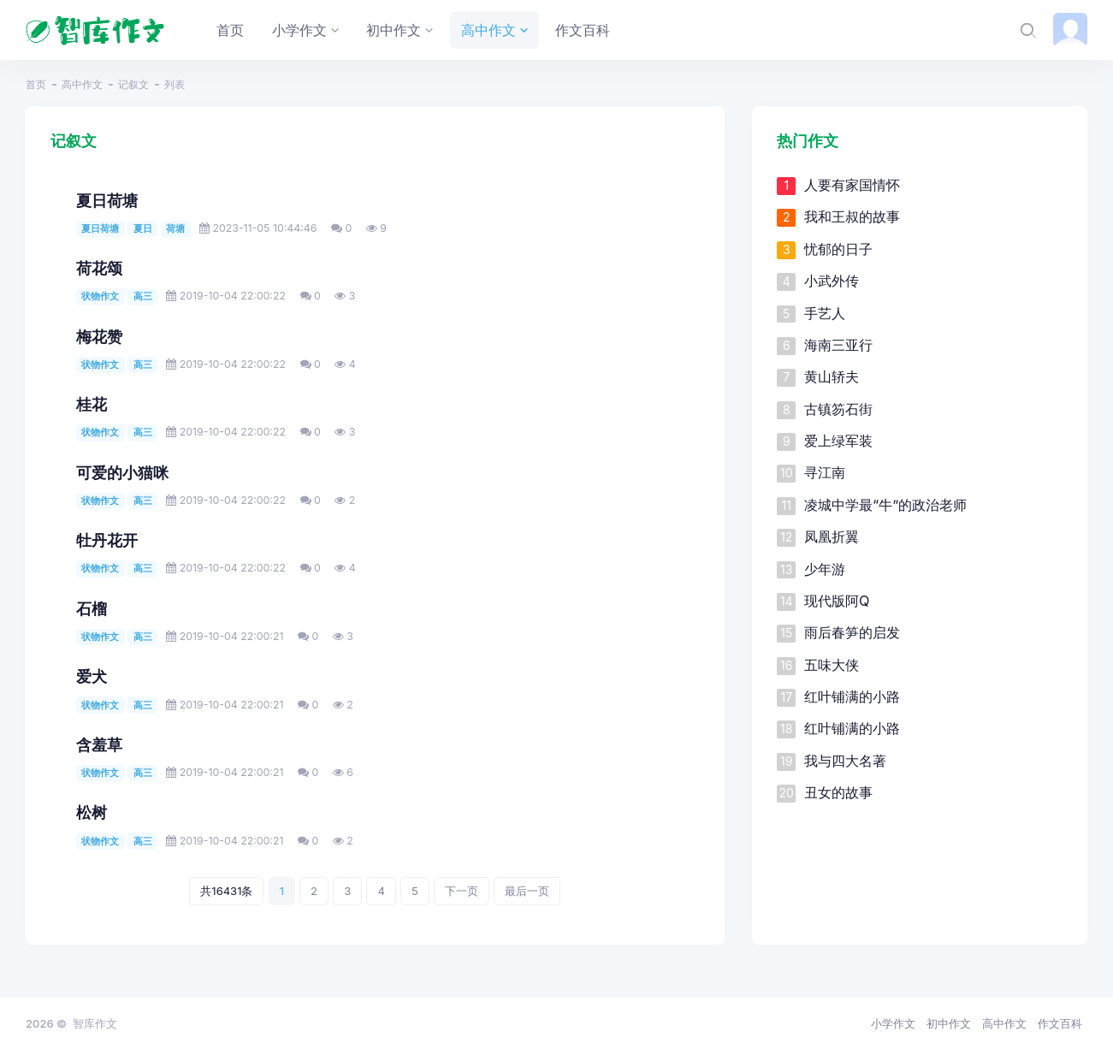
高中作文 (82, 84)
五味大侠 (831, 664)
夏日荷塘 (107, 201)
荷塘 (175, 228)
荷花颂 (99, 268)
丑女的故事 (838, 792)
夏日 (142, 228)
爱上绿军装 (838, 440)
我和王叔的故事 (852, 216)
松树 (91, 812)
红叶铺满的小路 (852, 696)
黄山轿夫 (831, 376)
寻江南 (824, 472)
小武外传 (831, 280)
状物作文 (100, 296)
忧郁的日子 (838, 249)
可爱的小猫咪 (122, 473)
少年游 (824, 569)
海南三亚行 (838, 344)
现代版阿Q (836, 600)
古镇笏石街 (838, 409)
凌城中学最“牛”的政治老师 (885, 504)
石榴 (91, 609)
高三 (142, 296)
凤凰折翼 (831, 536)
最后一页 (527, 891)
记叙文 (133, 84)
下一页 (461, 891)
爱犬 (91, 676)
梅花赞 (99, 337)
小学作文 (893, 1023)
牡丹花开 (107, 540)
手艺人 (824, 313)
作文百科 (1060, 1023)
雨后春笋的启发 (852, 632)
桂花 (91, 404)
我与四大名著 (845, 760)
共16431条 (226, 891)
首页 (36, 84)
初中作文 (949, 1023)
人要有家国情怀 (852, 184)
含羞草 (99, 745)
